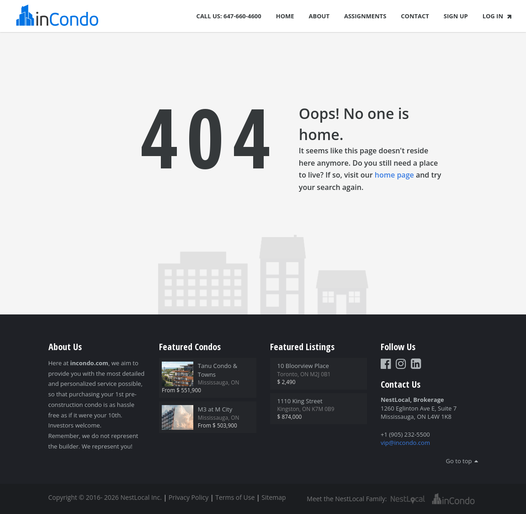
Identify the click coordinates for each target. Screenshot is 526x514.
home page (394, 175)
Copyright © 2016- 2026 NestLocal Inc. (105, 497)
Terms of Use (235, 497)
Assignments (365, 16)
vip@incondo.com (405, 442)
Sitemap (273, 497)
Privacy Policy (188, 497)
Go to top (459, 461)
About (319, 16)
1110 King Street (300, 401)
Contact (415, 16)
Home (285, 16)
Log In (498, 16)
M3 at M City (215, 409)
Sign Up (456, 16)
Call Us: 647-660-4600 (229, 16)
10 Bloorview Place (303, 366)
